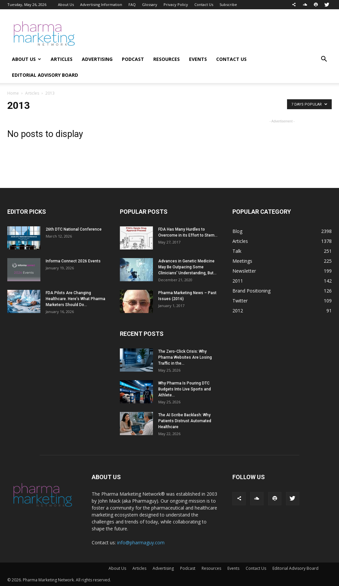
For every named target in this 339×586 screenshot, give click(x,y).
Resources (166, 59)
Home (13, 93)
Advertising (97, 59)
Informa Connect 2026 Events (73, 261)
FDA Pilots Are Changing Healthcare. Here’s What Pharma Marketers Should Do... (75, 299)
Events (198, 59)
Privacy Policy (176, 4)
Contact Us (203, 4)
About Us (66, 4)
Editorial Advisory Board (45, 75)
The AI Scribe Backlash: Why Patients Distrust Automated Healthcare (184, 421)
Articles (62, 59)
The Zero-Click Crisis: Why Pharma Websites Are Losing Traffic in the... (185, 357)
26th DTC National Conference (74, 229)
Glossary (149, 4)
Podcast (133, 59)
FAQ (132, 4)
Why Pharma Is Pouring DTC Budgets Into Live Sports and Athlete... (184, 389)
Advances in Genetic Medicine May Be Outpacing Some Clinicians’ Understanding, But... (187, 267)
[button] (324, 60)
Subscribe (228, 4)
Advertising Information (101, 4)
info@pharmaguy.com (141, 542)
